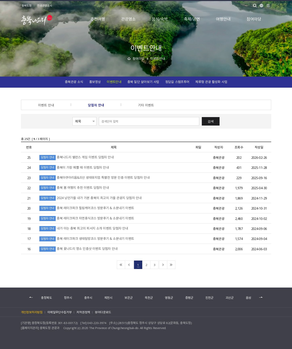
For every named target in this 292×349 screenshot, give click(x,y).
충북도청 (26, 5)
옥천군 (149, 297)
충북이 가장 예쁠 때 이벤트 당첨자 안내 (78, 167)
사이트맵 (268, 6)
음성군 (250, 297)
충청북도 (46, 297)
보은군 (129, 297)
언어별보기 (262, 6)
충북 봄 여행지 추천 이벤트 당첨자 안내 (78, 187)
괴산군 (230, 297)
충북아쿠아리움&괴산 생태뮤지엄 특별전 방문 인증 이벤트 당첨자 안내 (99, 177)
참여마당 (138, 58)
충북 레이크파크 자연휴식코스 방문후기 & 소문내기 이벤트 (91, 218)
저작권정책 (83, 312)
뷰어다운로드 (103, 312)
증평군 (189, 297)
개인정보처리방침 (32, 312)
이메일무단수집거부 (59, 312)
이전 (31, 297)
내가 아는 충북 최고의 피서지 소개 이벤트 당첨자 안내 (88, 228)
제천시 (108, 297)
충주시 (88, 297)
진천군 (209, 297)
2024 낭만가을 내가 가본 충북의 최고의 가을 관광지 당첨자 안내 (95, 197)
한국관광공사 (44, 5)
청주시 (68, 297)
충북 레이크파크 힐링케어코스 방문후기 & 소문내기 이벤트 (91, 207)
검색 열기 (255, 6)
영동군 (169, 297)
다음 (261, 297)
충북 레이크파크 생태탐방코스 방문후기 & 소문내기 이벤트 (91, 238)
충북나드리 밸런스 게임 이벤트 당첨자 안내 (81, 157)
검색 (211, 121)
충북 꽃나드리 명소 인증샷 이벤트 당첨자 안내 (83, 248)
